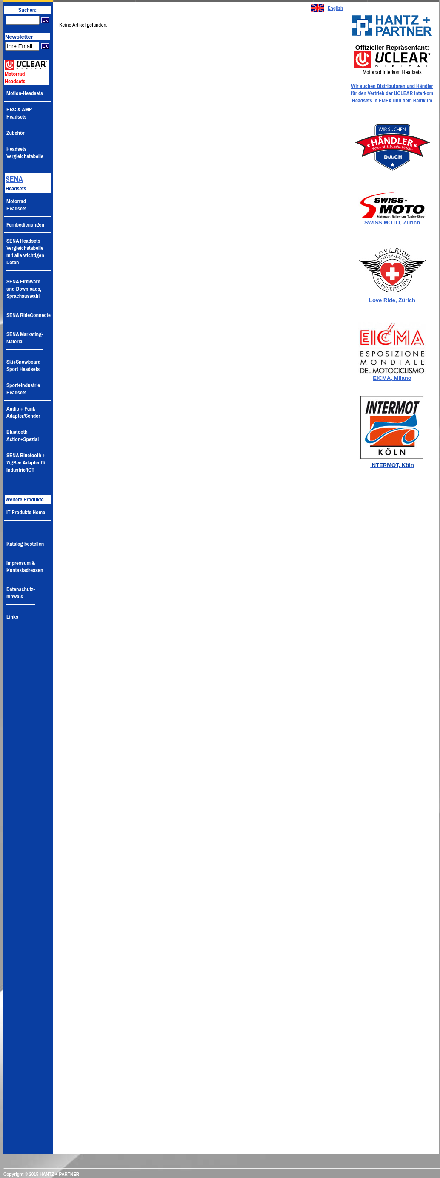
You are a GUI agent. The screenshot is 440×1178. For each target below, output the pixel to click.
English (335, 8)
